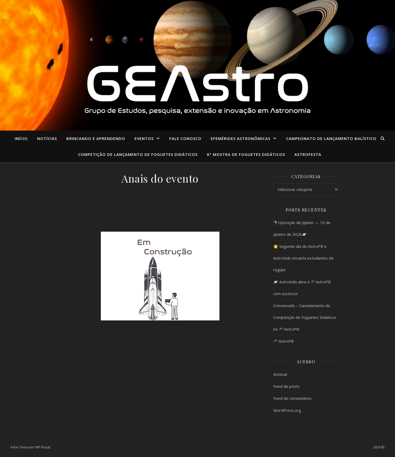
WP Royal (42, 447)
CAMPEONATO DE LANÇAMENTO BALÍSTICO (331, 138)
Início (21, 138)
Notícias (47, 138)
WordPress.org (287, 410)
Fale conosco (185, 138)
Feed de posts (286, 386)
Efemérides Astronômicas (240, 138)
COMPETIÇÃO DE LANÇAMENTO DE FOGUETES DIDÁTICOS (137, 154)
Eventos (144, 138)
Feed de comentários (292, 398)
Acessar (280, 374)
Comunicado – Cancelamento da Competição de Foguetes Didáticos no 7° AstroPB (304, 317)
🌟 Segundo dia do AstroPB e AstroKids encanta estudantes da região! (303, 258)
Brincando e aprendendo (95, 138)
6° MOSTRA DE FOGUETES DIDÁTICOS (246, 154)
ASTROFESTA (307, 154)
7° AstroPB (283, 341)
